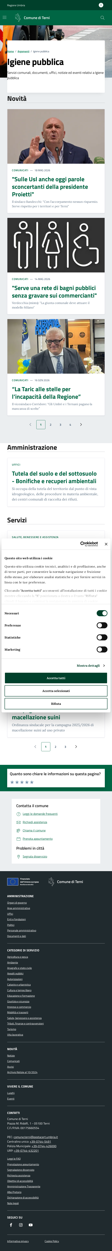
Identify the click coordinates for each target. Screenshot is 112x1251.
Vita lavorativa (15, 1035)
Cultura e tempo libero (19, 990)
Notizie (11, 1056)
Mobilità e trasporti (17, 1012)
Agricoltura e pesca (17, 957)
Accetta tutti (56, 678)
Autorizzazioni (15, 979)
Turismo (11, 1029)
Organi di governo (17, 903)
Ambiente (12, 962)
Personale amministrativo (21, 930)
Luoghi (11, 1093)
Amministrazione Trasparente (23, 1186)
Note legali (13, 1203)
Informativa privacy (18, 1241)
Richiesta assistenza (18, 1175)
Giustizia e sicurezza (18, 1001)
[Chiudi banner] (106, 544)
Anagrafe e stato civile (19, 968)
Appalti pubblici (15, 973)
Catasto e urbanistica (19, 985)
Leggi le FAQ (14, 1159)
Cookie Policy (52, 1241)
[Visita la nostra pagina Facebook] (11, 1225)
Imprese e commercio (19, 1007)
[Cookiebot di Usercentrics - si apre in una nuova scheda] (81, 544)
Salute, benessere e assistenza (35, 537)
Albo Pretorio (14, 1192)
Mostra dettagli (88, 665)
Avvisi (10, 1067)
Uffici (16, 465)
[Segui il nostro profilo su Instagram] (21, 1225)
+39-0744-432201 (26, 1150)
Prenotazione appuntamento (23, 1164)
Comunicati (20, 170)
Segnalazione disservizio (20, 1170)
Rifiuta (56, 704)
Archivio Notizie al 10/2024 (22, 1072)
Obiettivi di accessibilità (20, 1181)
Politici (10, 925)
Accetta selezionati (56, 691)
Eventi (10, 1099)
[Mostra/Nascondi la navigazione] (4, 17)
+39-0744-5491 (40, 1141)
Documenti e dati (16, 936)
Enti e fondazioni (16, 919)
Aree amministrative (18, 908)
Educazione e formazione (21, 996)
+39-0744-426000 (44, 1146)
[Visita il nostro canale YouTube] (30, 1225)
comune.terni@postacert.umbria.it (36, 1137)
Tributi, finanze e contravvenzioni (25, 1023)
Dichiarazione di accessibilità (23, 1197)
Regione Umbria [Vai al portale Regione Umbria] (16, 5)
